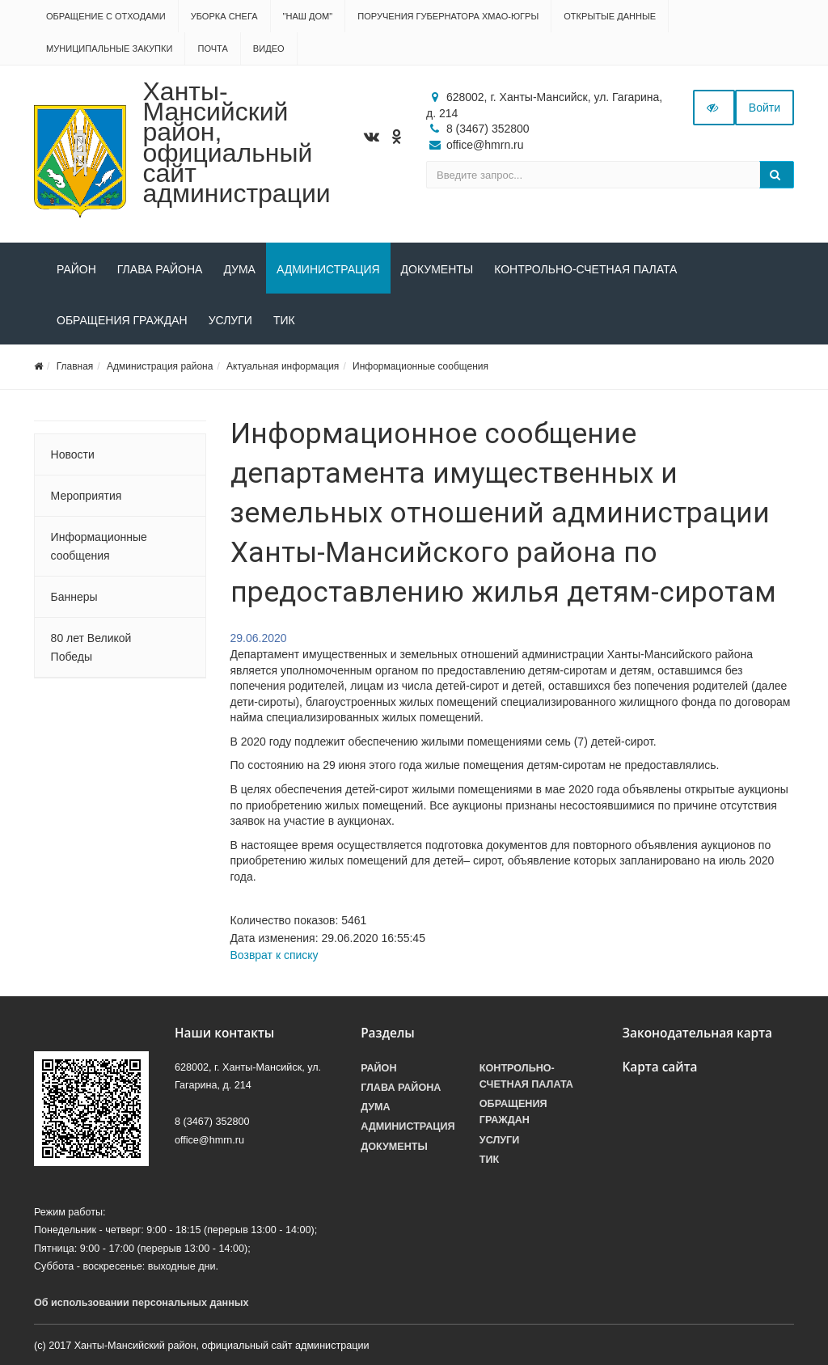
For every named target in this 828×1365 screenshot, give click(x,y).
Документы (437, 269)
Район (76, 269)
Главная (75, 366)
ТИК (284, 320)
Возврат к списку (274, 955)
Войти (764, 107)
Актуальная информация (282, 366)
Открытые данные (610, 16)
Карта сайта (659, 1067)
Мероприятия (86, 495)
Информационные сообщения (420, 366)
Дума (239, 269)
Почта (212, 48)
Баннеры (74, 596)
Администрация (328, 269)
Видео (269, 48)
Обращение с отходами (106, 16)
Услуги (230, 320)
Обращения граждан (122, 320)
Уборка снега (224, 16)
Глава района (160, 269)
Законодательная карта (697, 1033)
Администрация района (160, 366)
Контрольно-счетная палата (585, 269)
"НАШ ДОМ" (308, 16)
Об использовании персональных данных (141, 1302)
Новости (73, 454)
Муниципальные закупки (109, 48)
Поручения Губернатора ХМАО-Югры (448, 16)
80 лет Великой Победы (91, 647)
